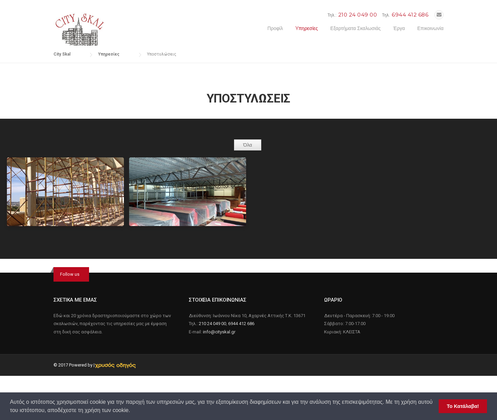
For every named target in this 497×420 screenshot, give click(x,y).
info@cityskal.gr (219, 331)
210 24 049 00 (357, 14)
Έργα (399, 28)
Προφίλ (275, 28)
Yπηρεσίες (306, 28)
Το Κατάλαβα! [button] (463, 406)
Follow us (69, 274)
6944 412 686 (410, 14)
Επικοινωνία (430, 28)
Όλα (247, 145)
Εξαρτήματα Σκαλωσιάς (355, 28)
